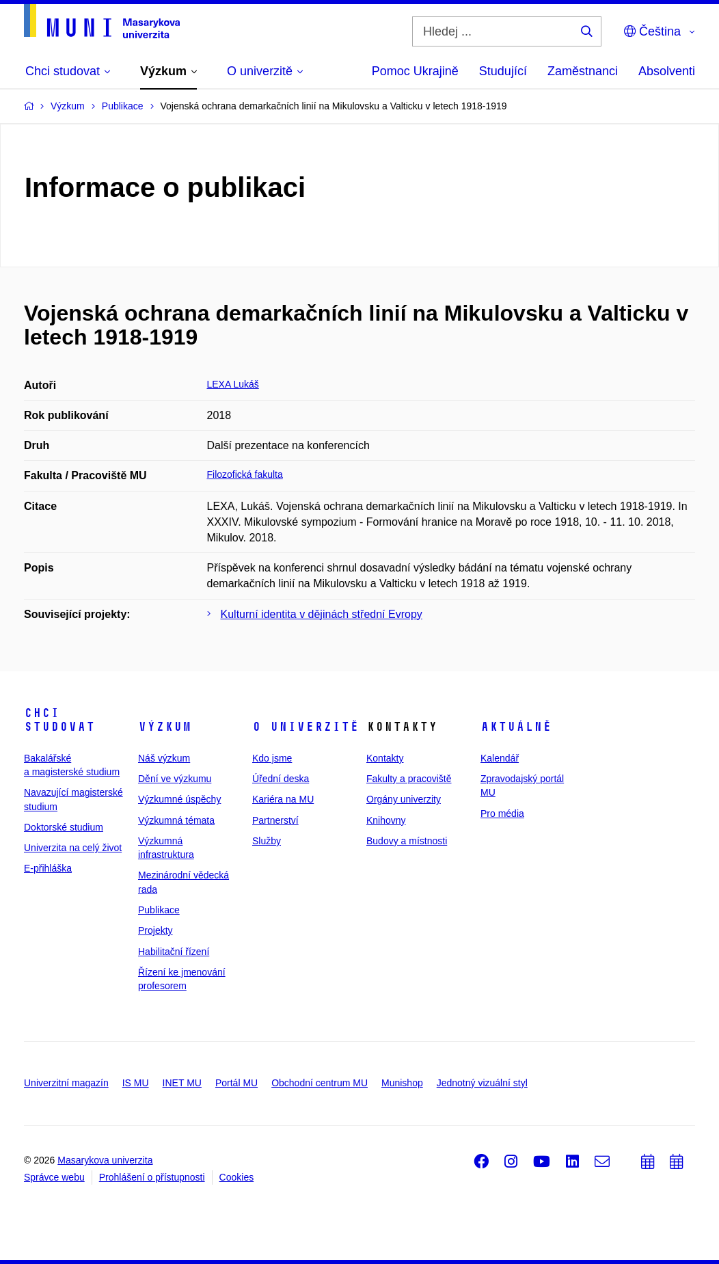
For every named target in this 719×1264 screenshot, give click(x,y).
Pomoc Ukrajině (415, 71)
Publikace (159, 909)
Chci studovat (59, 719)
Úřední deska (280, 778)
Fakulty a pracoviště (409, 778)
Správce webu (54, 1177)
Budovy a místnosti (406, 840)
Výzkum (164, 726)
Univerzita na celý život (73, 847)
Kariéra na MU (283, 799)
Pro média (502, 813)
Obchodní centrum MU (319, 1082)
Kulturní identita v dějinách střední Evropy (321, 614)
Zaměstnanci (582, 71)
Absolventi (666, 71)
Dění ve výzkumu (174, 778)
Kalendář (499, 758)
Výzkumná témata (176, 820)
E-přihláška (48, 868)
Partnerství (275, 820)
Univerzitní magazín (66, 1082)
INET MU (182, 1082)
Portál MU (236, 1082)
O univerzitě (305, 726)
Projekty (155, 930)
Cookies (236, 1177)
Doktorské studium (63, 827)
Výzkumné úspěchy (179, 799)
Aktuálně (516, 726)
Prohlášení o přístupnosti (152, 1177)
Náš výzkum (164, 758)
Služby (266, 840)
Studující (503, 71)
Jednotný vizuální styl (482, 1082)
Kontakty (384, 758)
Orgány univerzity (403, 799)
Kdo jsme (272, 758)
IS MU (135, 1082)
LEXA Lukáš (233, 384)
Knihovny (386, 820)
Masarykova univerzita (104, 1160)
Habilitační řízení (173, 951)
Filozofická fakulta (245, 474)
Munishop (402, 1082)
